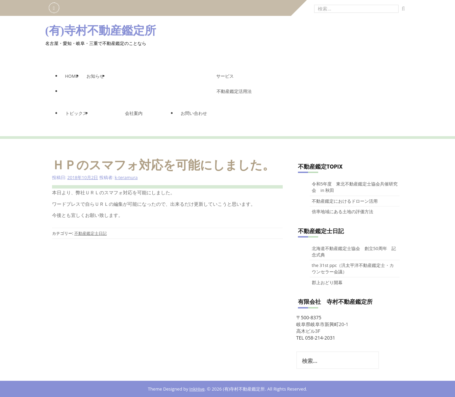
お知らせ (95, 76)
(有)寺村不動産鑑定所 (100, 30)
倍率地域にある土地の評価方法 (342, 211)
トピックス (76, 113)
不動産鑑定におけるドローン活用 (345, 201)
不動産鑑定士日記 (90, 233)
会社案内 (134, 113)
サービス (225, 76)
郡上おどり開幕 (327, 282)
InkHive (197, 389)
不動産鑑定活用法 (234, 91)
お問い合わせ (194, 113)
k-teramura (126, 177)
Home (71, 76)
